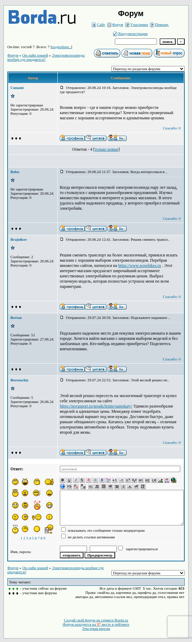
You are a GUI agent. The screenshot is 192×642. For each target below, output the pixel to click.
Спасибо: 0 (172, 128)
